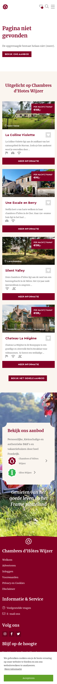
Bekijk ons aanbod (17, 54)
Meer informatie (13, 669)
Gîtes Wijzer (23, 472)
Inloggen (7, 571)
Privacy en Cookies (13, 583)
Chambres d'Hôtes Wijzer (28, 461)
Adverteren (9, 565)
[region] (28, 668)
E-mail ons (11, 613)
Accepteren (29, 678)
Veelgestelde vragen (16, 607)
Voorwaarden (10, 577)
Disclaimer (8, 588)
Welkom (7, 559)
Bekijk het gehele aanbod (27, 378)
